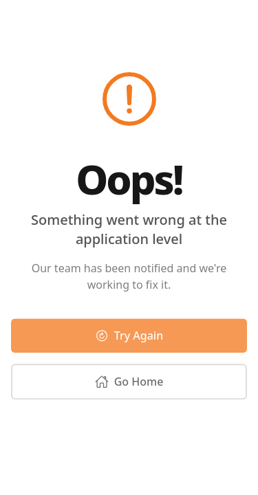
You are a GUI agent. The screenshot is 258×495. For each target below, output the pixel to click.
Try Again (129, 337)
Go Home (129, 383)
